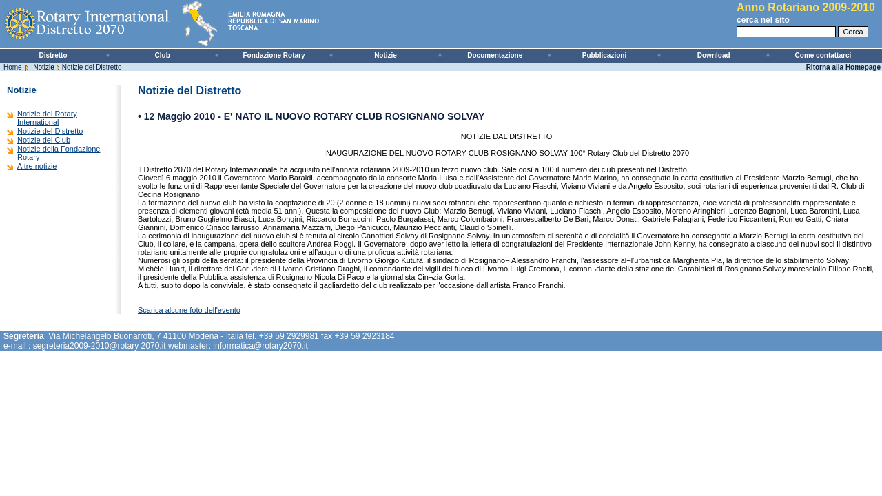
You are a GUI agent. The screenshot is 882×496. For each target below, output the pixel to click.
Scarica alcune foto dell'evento (189, 310)
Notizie (385, 55)
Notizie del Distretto (92, 67)
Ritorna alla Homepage (843, 67)
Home (12, 67)
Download (713, 55)
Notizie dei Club (43, 140)
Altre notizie (37, 166)
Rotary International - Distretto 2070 (165, 24)
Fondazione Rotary (274, 55)
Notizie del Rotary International (47, 118)
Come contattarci (823, 55)
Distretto (53, 55)
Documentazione (494, 55)
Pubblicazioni (604, 55)
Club (162, 55)
